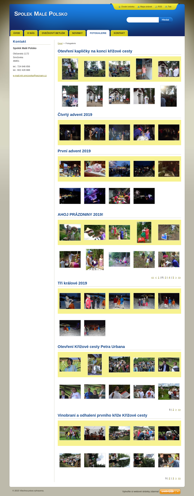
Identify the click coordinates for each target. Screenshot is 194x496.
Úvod (60, 43)
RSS (160, 7)
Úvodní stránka (127, 7)
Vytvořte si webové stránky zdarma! (140, 491)
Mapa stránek (146, 7)
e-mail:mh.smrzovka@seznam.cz (30, 75)
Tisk (169, 7)
